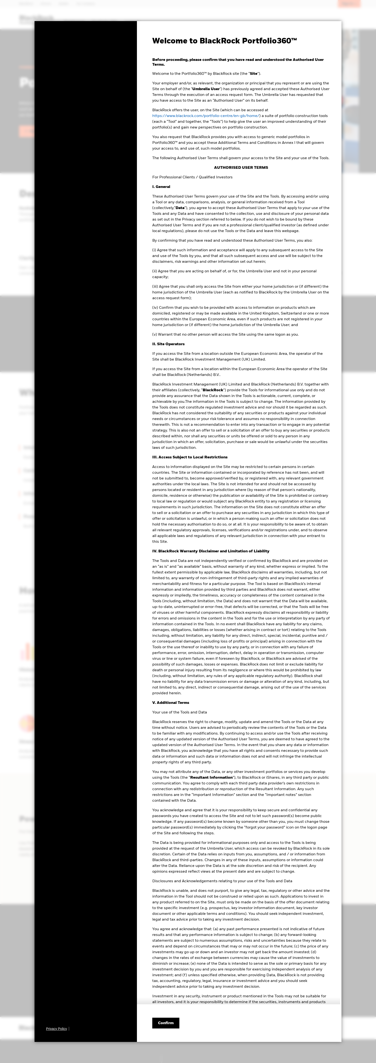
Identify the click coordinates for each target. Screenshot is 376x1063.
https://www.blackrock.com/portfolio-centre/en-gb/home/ (205, 116)
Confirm (166, 1023)
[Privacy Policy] (57, 1029)
